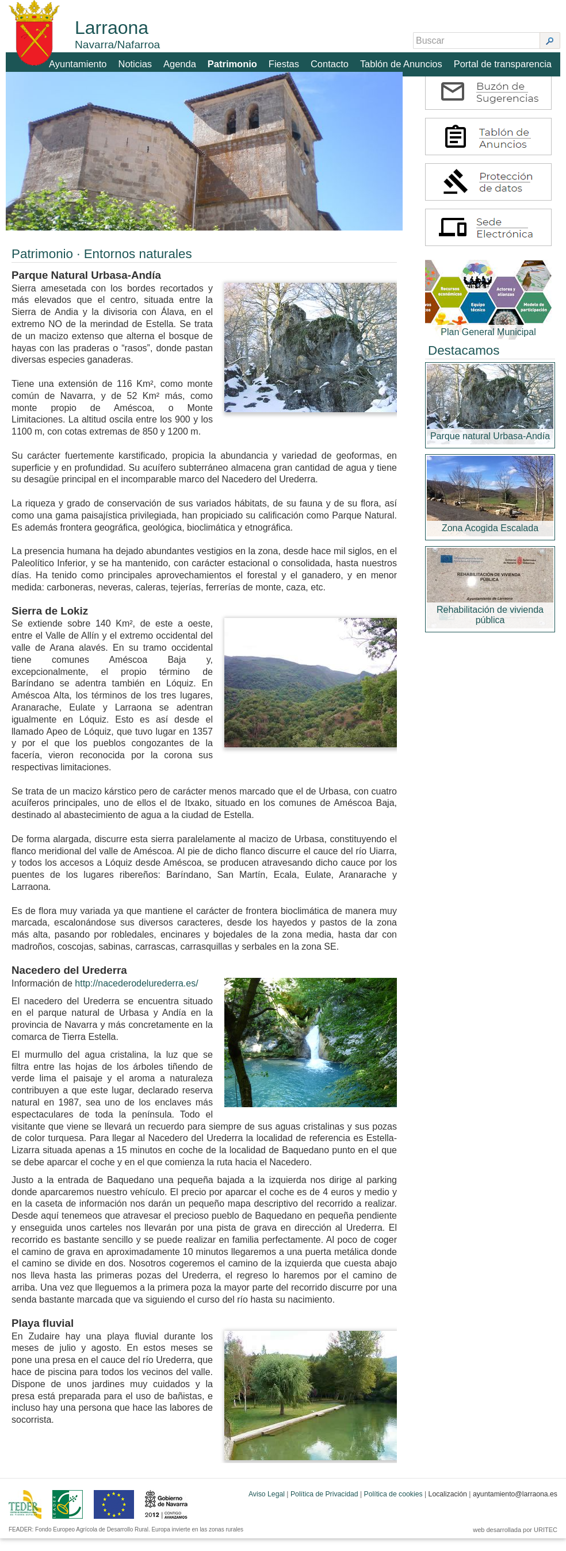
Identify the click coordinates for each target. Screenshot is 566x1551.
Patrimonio (238, 61)
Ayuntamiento (85, 61)
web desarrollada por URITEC (515, 1542)
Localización (448, 1507)
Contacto (334, 61)
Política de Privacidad (324, 1507)
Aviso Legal (266, 1507)
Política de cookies (393, 1507)
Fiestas (289, 61)
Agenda (185, 61)
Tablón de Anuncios (405, 61)
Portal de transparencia (504, 61)
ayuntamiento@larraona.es (515, 1507)
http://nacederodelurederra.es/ (136, 996)
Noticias (141, 61)
